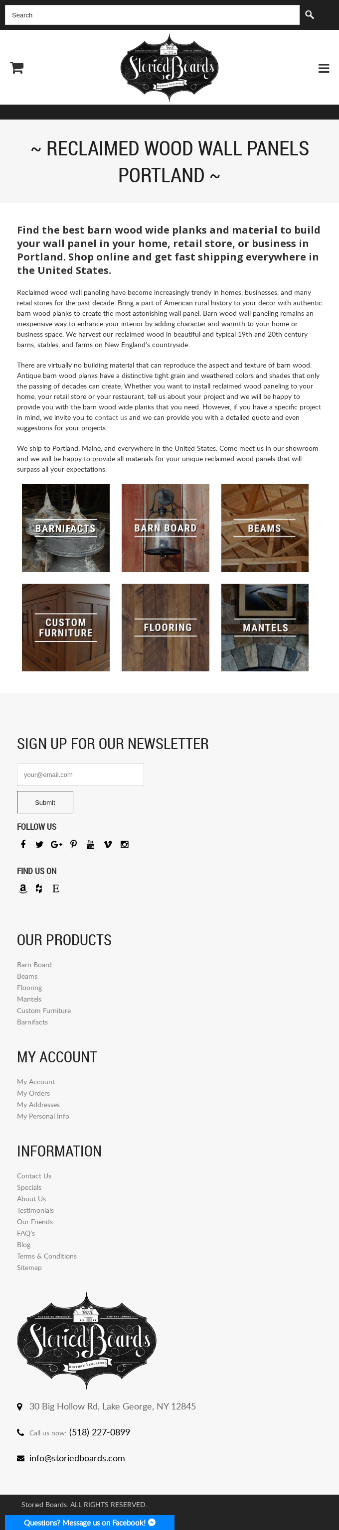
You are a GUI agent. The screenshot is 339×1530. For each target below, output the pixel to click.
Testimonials (35, 1210)
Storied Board (169, 68)
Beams (27, 976)
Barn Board (34, 964)
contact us (111, 417)
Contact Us (34, 1175)
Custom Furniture (44, 1010)
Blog (23, 1244)
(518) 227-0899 (99, 1432)
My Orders (33, 1093)
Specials (29, 1187)
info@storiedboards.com (77, 1458)
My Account (36, 1081)
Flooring (29, 987)
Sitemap (29, 1267)
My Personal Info (43, 1116)
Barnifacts (32, 1021)
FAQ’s (26, 1233)
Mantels (29, 999)
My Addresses (38, 1104)
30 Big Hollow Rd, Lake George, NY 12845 (112, 1406)
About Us (31, 1198)
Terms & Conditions (47, 1256)
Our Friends (35, 1221)
